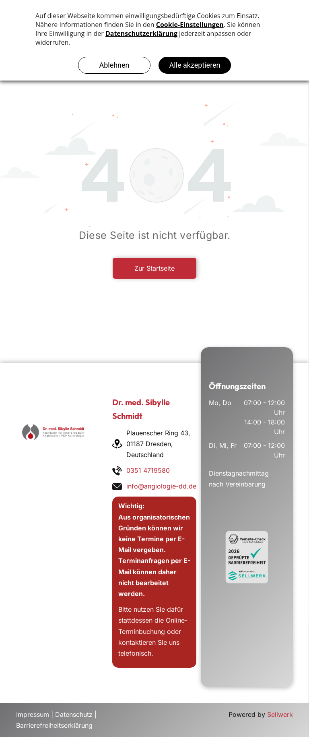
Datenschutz (74, 714)
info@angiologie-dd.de (161, 486)
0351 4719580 (148, 470)
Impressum (32, 714)
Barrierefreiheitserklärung (54, 725)
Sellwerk (280, 714)
